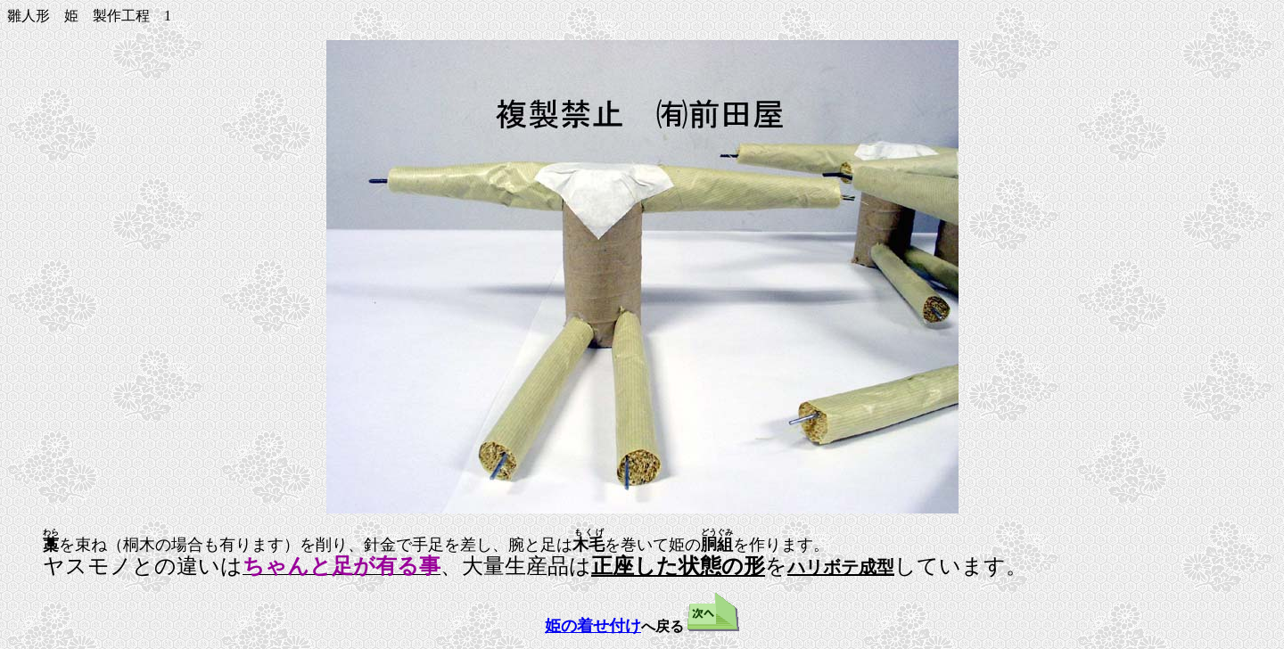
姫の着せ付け (593, 624)
